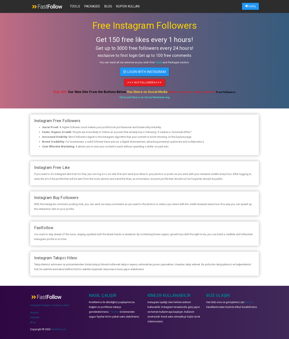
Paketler (35, 316)
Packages (93, 6)
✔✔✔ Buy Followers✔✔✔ (144, 82)
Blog (109, 6)
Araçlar (34, 311)
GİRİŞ (250, 6)
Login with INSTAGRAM (144, 72)
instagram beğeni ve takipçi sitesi (49, 304)
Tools (76, 6)
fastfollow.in (58, 328)
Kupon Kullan (129, 6)
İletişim (249, 301)
